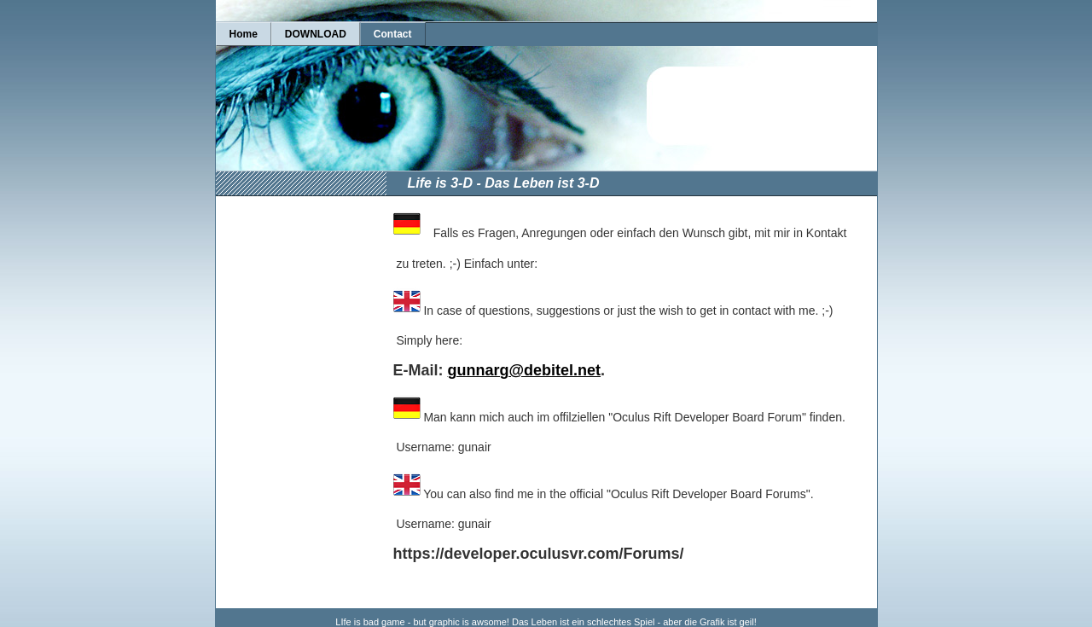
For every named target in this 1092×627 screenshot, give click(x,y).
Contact (393, 34)
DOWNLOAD (315, 34)
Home (243, 34)
